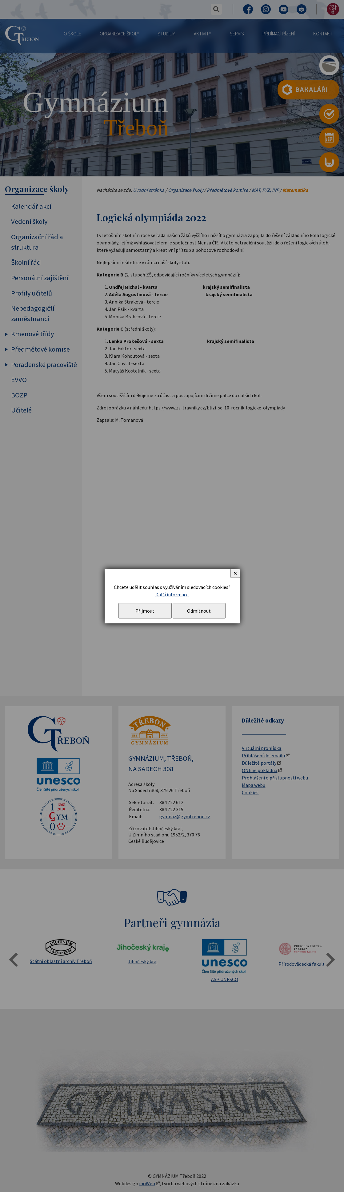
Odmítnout (199, 611)
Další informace (172, 594)
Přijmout (144, 611)
